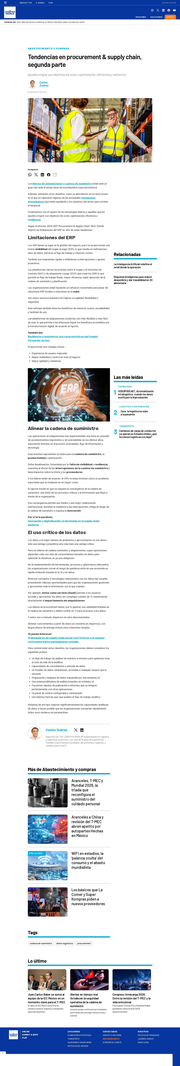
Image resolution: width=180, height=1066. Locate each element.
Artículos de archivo (78, 1046)
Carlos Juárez (44, 84)
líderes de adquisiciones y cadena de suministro (62, 183)
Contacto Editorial (112, 1035)
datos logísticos (64, 943)
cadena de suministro (41, 943)
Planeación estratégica (79, 1035)
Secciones (141, 17)
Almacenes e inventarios (80, 1042)
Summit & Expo (30, 1035)
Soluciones (156, 17)
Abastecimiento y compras (49, 48)
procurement (84, 943)
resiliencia (34, 219)
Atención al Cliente (112, 1042)
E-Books (40, 3)
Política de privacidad (148, 1035)
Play (51, 3)
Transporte (74, 1039)
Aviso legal (143, 1042)
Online (26, 1032)
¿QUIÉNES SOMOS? (146, 1039)
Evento (170, 17)
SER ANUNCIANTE (111, 1039)
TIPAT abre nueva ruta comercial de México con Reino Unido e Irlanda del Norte (51, 22)
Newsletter (26, 3)
